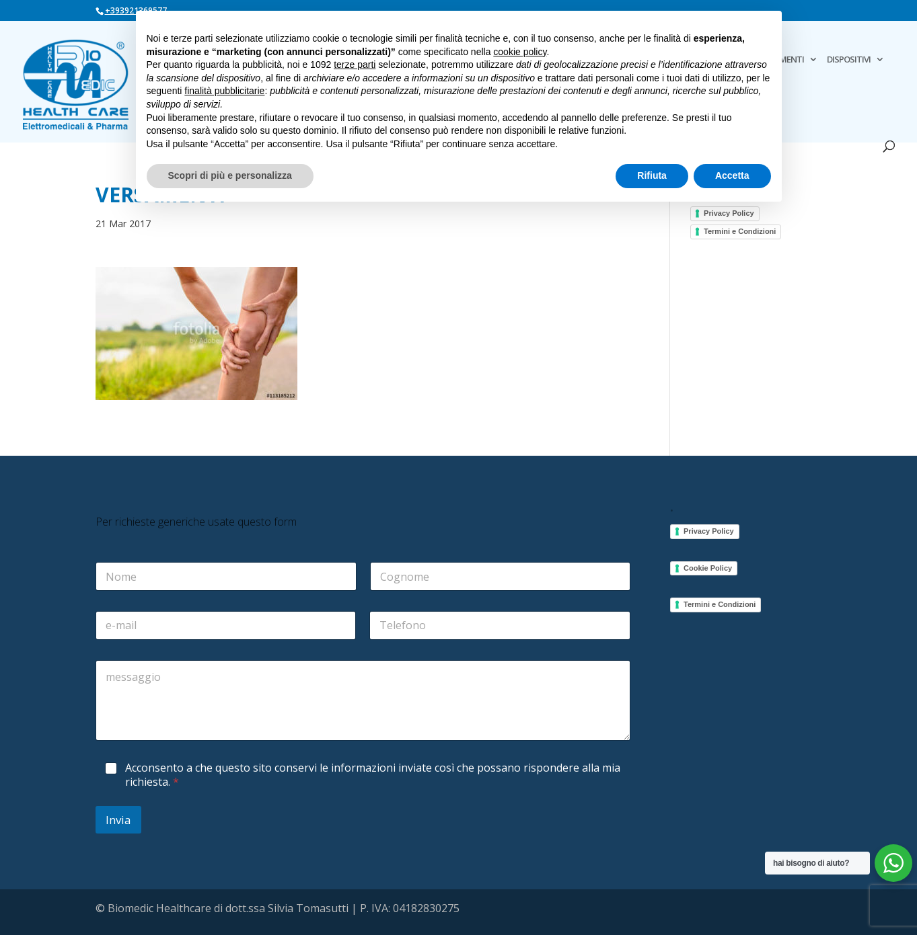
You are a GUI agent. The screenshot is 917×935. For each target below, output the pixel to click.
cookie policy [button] (519, 51)
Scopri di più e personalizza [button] (230, 175)
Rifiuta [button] (652, 175)
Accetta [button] (732, 175)
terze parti (354, 64)
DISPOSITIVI (849, 59)
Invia (118, 819)
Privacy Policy (729, 213)
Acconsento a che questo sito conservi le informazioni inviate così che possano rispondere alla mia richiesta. (372, 775)
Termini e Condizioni (740, 231)
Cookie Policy (708, 568)
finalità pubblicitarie (224, 90)
